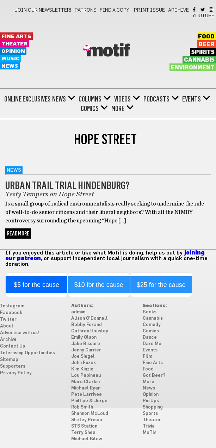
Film (147, 356)
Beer (206, 44)
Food (206, 36)
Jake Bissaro (85, 344)
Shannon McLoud (89, 413)
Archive (178, 10)
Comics (90, 108)
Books (149, 312)
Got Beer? (154, 375)
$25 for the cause (161, 284)
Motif (108, 51)
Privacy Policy (16, 373)
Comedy (152, 325)
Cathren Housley (89, 331)
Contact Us (12, 346)
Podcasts (156, 99)
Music (10, 58)
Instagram (211, 9)
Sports (150, 413)
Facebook (194, 9)
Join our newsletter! (43, 10)
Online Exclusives (27, 99)
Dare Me (152, 344)
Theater (14, 44)
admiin (78, 312)
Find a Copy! (115, 10)
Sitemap (9, 359)
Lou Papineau (86, 375)
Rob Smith (82, 407)
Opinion (13, 51)
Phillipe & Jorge (89, 401)
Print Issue (149, 10)
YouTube (203, 15)
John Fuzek (83, 363)
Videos (122, 99)
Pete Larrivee (86, 394)
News (9, 66)
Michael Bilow (86, 439)
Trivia (149, 426)
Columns (90, 99)
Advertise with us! (19, 333)
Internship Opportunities (27, 353)
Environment (193, 67)
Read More (18, 233)
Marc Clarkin (85, 382)
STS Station (84, 426)
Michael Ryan (85, 388)
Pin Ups (151, 401)
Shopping (153, 407)
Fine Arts (16, 36)
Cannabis (199, 60)
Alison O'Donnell (89, 318)
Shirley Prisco (86, 420)
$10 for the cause (98, 284)
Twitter (203, 9)
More (117, 108)
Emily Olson (84, 337)
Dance (150, 337)
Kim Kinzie (82, 369)
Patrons (86, 10)
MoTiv (149, 432)
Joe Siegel (83, 356)
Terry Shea (83, 432)
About (6, 326)
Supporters (12, 366)
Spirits (203, 52)
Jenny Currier (86, 350)
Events (191, 99)
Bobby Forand (86, 325)
